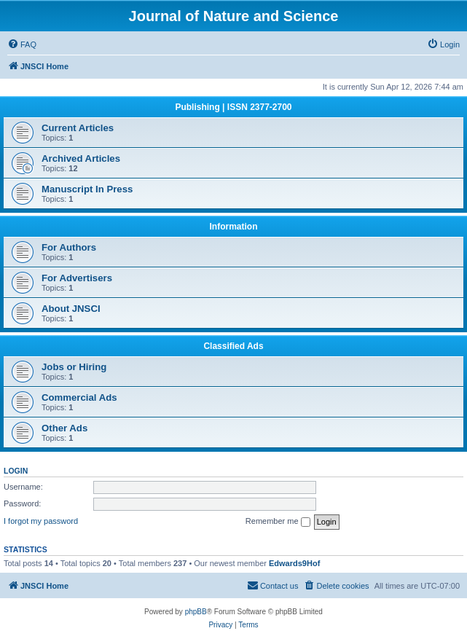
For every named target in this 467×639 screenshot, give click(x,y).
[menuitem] (21, 44)
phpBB (196, 612)
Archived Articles (81, 158)
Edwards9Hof (294, 563)
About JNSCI (71, 308)
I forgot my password (41, 521)
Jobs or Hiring (74, 366)
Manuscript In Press (87, 189)
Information (234, 227)
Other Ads (64, 428)
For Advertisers (77, 278)
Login (16, 470)
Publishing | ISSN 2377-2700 (233, 107)
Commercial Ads (79, 397)
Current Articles (78, 127)
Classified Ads (233, 346)
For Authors (69, 247)
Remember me (278, 522)
